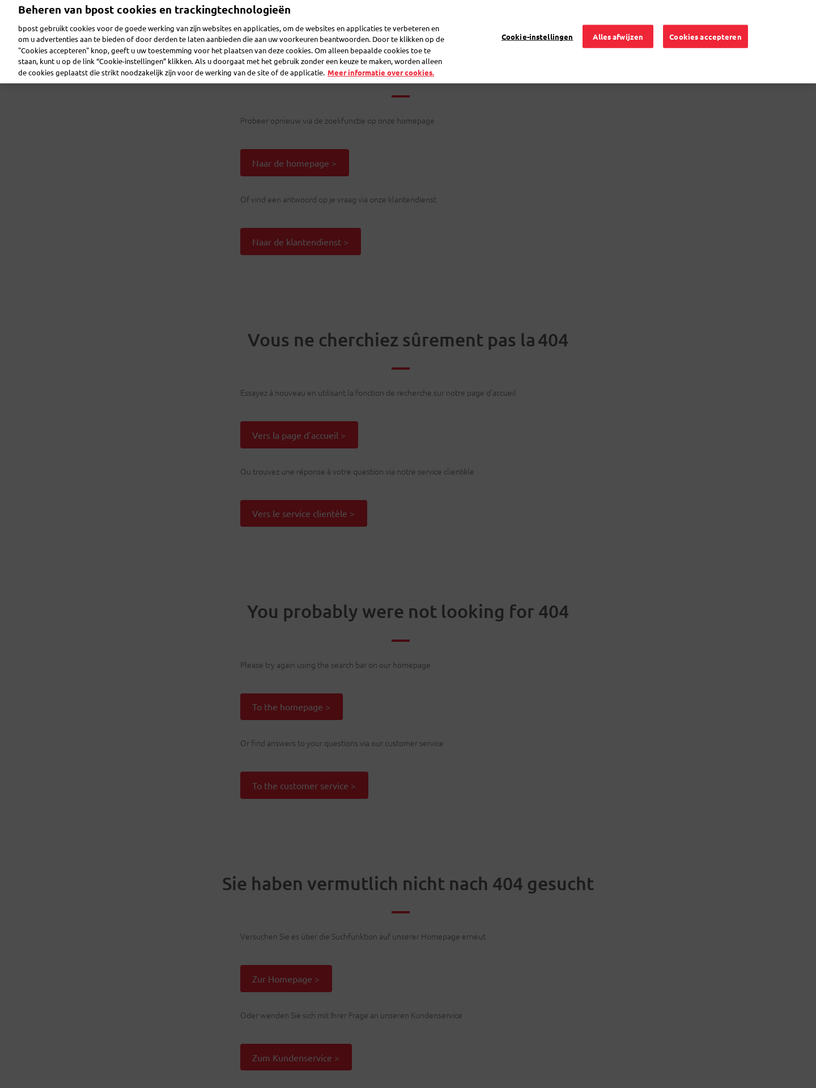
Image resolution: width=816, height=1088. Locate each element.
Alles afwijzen (618, 19)
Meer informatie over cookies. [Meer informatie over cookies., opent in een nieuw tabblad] (381, 56)
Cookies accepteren (705, 19)
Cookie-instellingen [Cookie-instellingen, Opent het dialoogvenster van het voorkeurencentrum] (537, 19)
